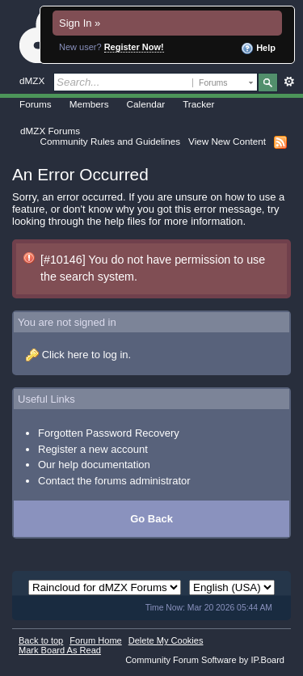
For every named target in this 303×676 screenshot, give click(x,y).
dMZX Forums (50, 130)
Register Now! (134, 47)
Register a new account (93, 449)
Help (258, 48)
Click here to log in (85, 355)
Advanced (289, 82)
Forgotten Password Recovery (108, 433)
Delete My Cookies (166, 640)
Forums (35, 104)
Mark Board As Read (60, 650)
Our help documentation (94, 464)
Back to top (41, 640)
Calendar (146, 104)
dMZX (31, 80)
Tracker (198, 104)
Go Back (151, 519)
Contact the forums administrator (114, 481)
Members (89, 104)
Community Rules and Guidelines (110, 141)
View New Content (227, 141)
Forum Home (95, 640)
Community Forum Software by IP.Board (204, 660)
